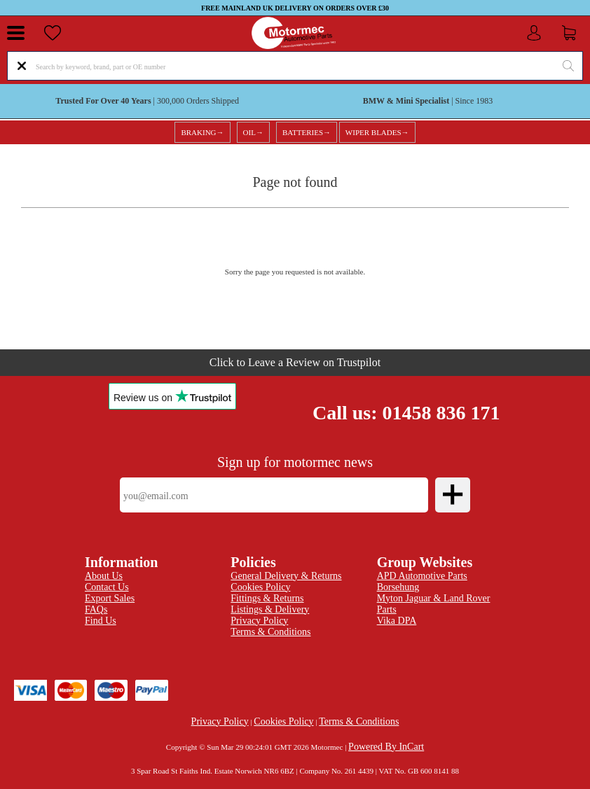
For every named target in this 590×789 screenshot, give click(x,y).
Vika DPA (397, 620)
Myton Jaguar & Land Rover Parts (433, 604)
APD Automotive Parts (422, 576)
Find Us (100, 620)
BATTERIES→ (306, 132)
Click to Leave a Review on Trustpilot (295, 362)
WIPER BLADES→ (377, 132)
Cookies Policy (283, 721)
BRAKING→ (202, 132)
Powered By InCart (386, 746)
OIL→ (253, 132)
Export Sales (110, 598)
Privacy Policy (220, 721)
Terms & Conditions (270, 632)
